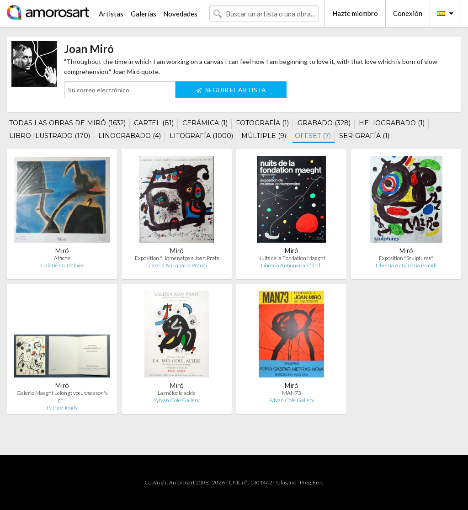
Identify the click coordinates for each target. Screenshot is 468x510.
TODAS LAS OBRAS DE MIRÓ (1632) (67, 123)
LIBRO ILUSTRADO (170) (49, 136)
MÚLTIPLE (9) (263, 136)
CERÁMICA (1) (205, 123)
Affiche (62, 258)
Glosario (286, 482)
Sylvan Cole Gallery (177, 400)
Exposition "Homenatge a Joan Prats (177, 258)
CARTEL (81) (154, 123)
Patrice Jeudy (62, 407)
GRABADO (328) (324, 123)
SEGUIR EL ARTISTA (231, 90)
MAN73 (291, 392)
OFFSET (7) (313, 136)
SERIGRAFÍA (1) (364, 136)
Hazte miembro (355, 13)
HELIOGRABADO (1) (392, 123)
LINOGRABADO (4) (129, 136)
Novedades (180, 14)
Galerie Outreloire (62, 265)
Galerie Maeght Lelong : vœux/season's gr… (61, 396)
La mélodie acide (177, 392)
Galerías (143, 14)
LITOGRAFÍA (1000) (201, 136)
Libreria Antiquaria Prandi (176, 265)
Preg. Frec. (312, 482)
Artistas (111, 14)
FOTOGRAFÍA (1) (262, 123)
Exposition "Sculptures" (406, 258)
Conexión (407, 13)
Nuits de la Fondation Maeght (291, 258)
